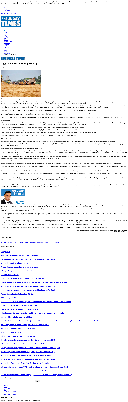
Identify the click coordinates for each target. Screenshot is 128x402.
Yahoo (47, 242)
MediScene (7, 46)
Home (5, 6)
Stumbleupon (33, 242)
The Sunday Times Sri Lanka (12, 391)
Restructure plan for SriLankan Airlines (17, 294)
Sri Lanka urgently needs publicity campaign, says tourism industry (29, 286)
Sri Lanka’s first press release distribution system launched (25, 363)
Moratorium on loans (10, 275)
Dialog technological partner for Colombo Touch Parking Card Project (30, 348)
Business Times (8, 41)
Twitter (7, 242)
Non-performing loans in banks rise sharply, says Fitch (23, 371)
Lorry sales (5, 252)
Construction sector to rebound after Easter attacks (22, 278)
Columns (6, 34)
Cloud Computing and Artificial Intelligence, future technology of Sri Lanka (32, 313)
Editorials (6, 13)
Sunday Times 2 (8, 37)
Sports (6, 40)
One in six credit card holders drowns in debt (19, 309)
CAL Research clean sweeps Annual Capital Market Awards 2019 (28, 340)
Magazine (7, 43)
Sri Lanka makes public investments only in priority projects (26, 355)
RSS (59, 242)
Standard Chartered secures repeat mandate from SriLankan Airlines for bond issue (36, 301)
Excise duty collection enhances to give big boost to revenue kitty (28, 351)
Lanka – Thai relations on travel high (16, 317)
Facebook (3, 242)
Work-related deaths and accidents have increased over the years (28, 359)
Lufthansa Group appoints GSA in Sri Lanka (19, 305)
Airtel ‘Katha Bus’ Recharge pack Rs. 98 (18, 336)
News (6, 32)
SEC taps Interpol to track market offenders (19, 255)
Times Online (12, 13)
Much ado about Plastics (11, 332)
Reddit (38, 242)
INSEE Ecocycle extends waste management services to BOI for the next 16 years (34, 282)
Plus (5, 38)
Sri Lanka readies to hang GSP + (14, 263)
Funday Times (7, 44)
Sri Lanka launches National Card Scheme (18, 328)
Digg (24, 242)
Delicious (20, 242)
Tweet (2, 240)
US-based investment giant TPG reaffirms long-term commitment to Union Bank (34, 367)
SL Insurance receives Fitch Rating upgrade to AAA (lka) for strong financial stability (36, 375)
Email (11, 242)
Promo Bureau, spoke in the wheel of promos (19, 267)
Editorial (6, 35)
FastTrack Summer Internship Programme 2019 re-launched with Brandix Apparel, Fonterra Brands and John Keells (50, 321)
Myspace (55, 242)
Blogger (51, 242)
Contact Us (7, 10)
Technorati (43, 242)
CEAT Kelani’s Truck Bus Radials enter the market (22, 344)
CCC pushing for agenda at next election (18, 271)
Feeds (5, 9)
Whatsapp (15, 242)
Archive (6, 7)
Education (7, 47)
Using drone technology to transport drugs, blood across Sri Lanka (28, 290)
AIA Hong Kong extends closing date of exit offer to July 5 (25, 325)
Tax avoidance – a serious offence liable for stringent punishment (28, 259)
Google (28, 242)
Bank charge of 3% (9, 298)
